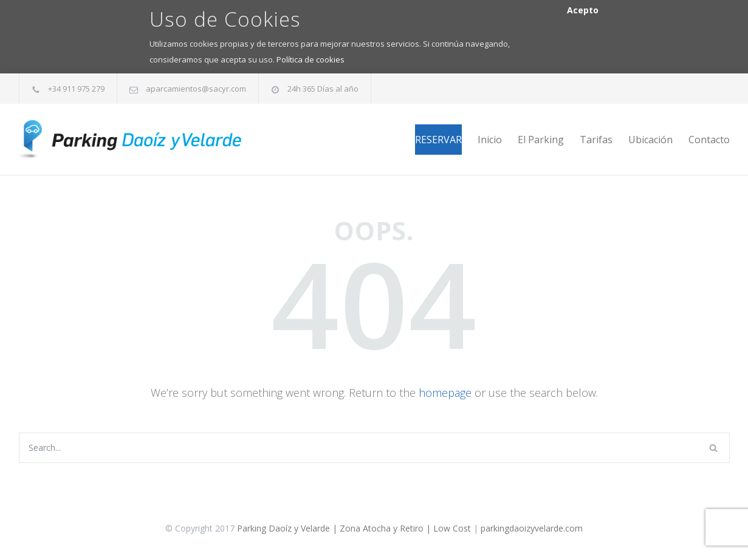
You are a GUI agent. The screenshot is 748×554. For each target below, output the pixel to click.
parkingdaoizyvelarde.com (532, 528)
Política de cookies (310, 59)
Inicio (490, 139)
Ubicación (650, 139)
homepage (445, 392)
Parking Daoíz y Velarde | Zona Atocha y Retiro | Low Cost (354, 528)
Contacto (709, 139)
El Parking (541, 139)
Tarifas (596, 139)
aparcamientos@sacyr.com (196, 88)
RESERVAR (438, 139)
